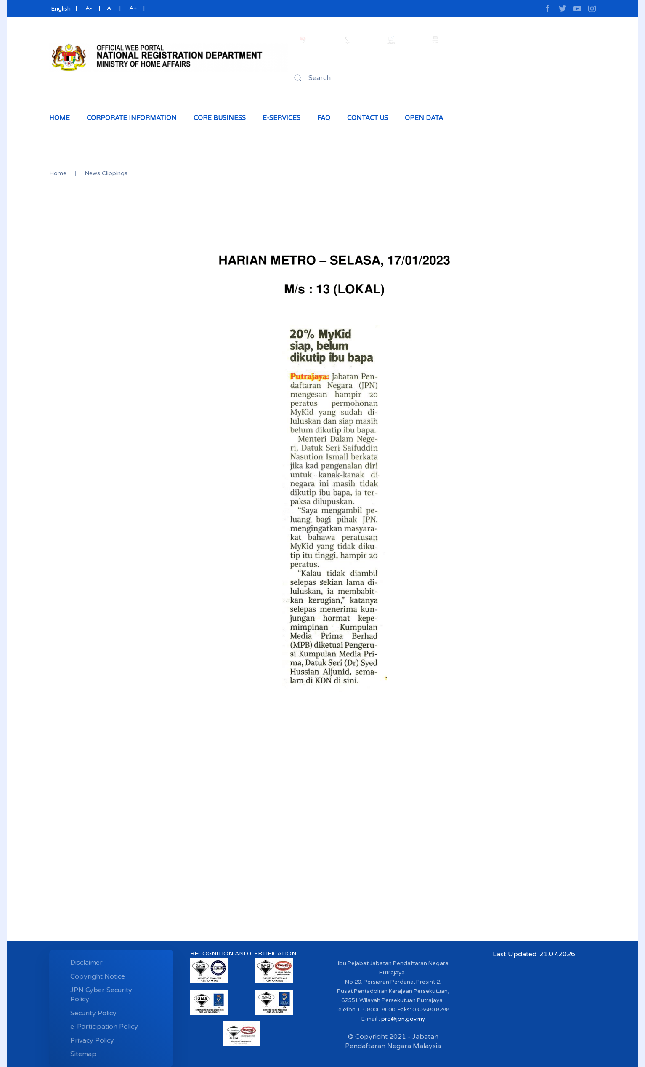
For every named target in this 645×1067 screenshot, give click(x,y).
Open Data (424, 118)
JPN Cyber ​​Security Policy (101, 994)
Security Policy (93, 1013)
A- (89, 8)
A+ (133, 8)
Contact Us (367, 118)
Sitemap (83, 1054)
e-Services (281, 118)
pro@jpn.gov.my (403, 1019)
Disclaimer (86, 962)
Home (59, 118)
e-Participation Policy (104, 1026)
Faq (323, 118)
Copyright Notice (97, 976)
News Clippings (106, 173)
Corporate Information (132, 118)
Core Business (220, 118)
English (60, 8)
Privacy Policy (92, 1040)
